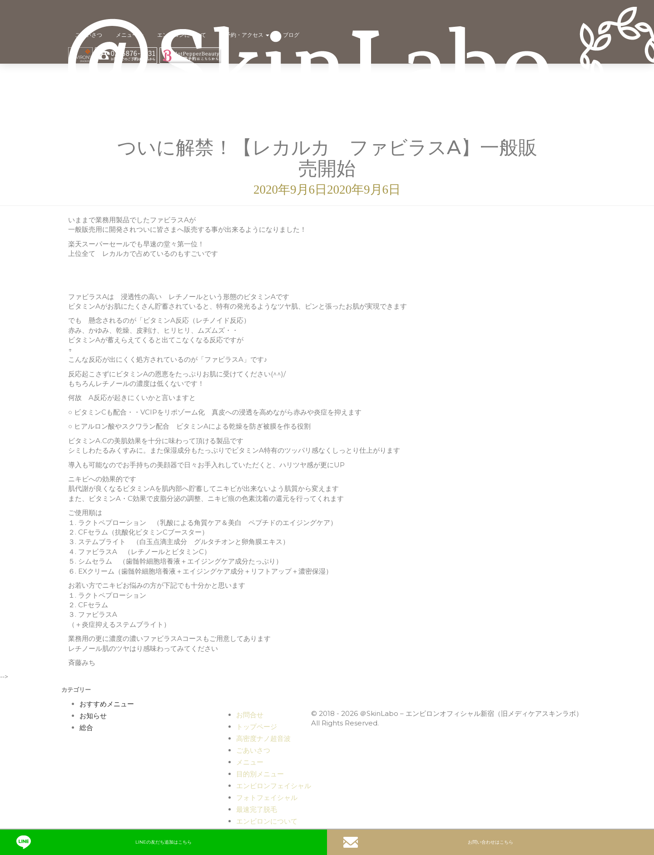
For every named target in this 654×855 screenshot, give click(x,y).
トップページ (256, 726)
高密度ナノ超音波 (263, 738)
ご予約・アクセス (244, 34)
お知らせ (93, 716)
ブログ (291, 34)
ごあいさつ (88, 34)
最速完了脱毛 (256, 809)
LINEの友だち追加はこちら (104, 842)
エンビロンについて (181, 34)
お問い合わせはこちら (428, 842)
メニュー (130, 34)
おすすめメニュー (106, 704)
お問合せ (249, 714)
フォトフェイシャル (266, 797)
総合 (86, 727)
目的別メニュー (260, 774)
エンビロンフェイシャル (273, 785)
